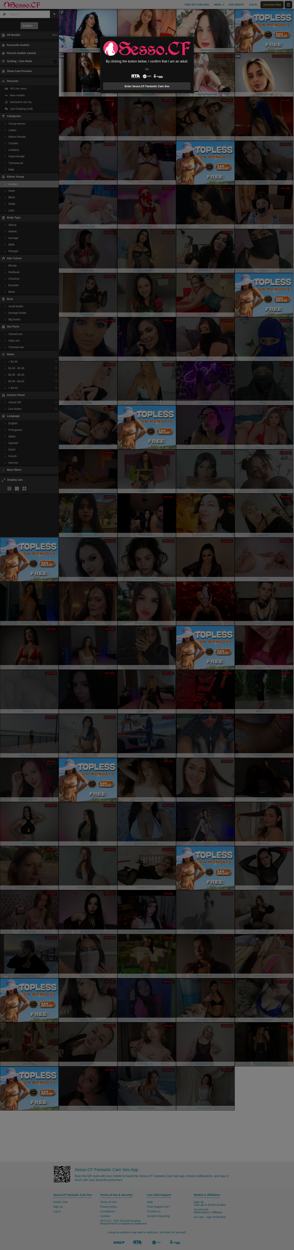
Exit (146, 69)
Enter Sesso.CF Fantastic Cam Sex (147, 86)
